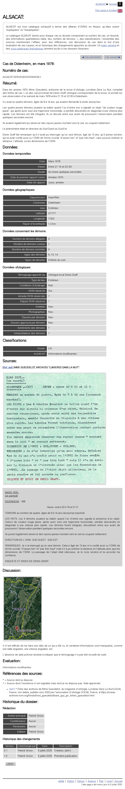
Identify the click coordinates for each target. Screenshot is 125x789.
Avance (92, 781)
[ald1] (12, 689)
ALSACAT (101, 4)
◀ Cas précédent (91, 57)
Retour (81, 781)
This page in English (108, 10)
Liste (109, 781)
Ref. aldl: (8, 367)
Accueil (113, 4)
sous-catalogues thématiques (27, 49)
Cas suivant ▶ (112, 57)
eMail (61, 781)
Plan (101, 781)
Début (70, 781)
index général (108, 45)
